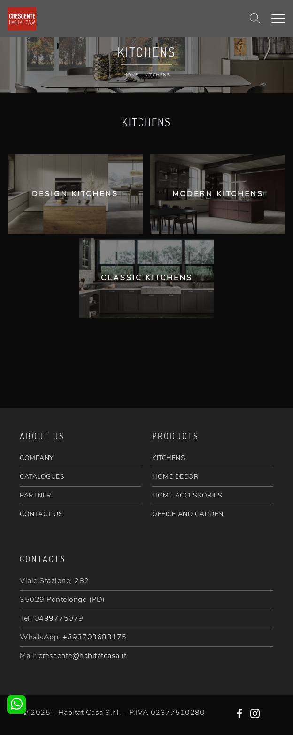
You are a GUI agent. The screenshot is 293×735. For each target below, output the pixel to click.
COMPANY (37, 457)
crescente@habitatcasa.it (82, 656)
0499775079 (59, 618)
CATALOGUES (42, 476)
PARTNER (36, 495)
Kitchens (157, 75)
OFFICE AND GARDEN (188, 514)
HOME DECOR (175, 476)
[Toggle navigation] (278, 18)
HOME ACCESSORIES (187, 495)
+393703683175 (94, 637)
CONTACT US (41, 514)
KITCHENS (168, 457)
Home (131, 75)
